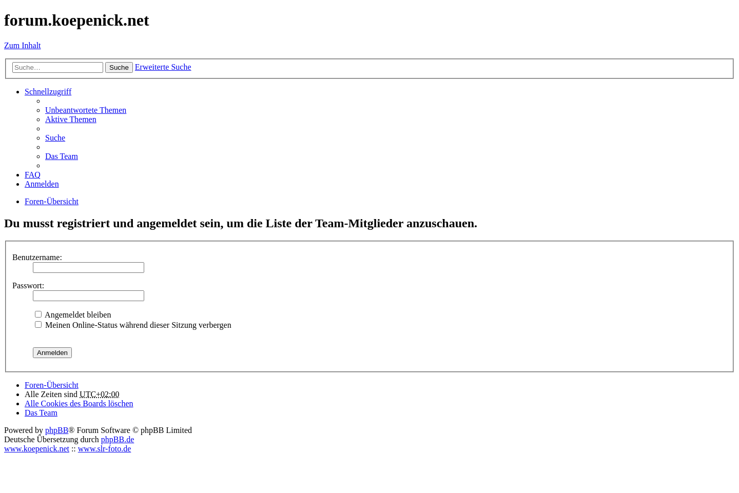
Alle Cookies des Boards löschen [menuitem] (79, 403)
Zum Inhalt (22, 45)
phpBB (56, 430)
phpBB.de (117, 439)
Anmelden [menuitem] (42, 184)
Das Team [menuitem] (61, 156)
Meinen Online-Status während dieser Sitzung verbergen (133, 325)
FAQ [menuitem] (33, 174)
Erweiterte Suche (163, 67)
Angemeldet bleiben (73, 314)
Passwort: (28, 285)
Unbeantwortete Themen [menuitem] (85, 110)
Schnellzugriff (48, 91)
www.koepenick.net (36, 448)
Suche (119, 67)
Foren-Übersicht (52, 385)
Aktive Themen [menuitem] (70, 119)
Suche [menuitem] (55, 137)
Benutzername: (37, 257)
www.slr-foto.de (104, 448)
